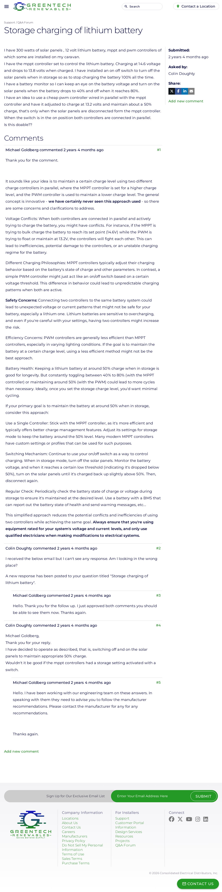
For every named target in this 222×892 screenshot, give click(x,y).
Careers (69, 832)
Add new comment (22, 751)
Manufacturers (75, 836)
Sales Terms (73, 858)
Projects (122, 840)
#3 (158, 595)
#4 (158, 625)
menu (6, 6)
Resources (124, 836)
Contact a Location (197, 6)
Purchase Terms (77, 863)
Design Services (130, 832)
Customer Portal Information (130, 825)
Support (9, 22)
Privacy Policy (75, 840)
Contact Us (72, 827)
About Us (70, 823)
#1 (159, 150)
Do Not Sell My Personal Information (84, 847)
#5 (158, 682)
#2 (158, 548)
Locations (71, 818)
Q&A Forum (25, 22)
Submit (203, 796)
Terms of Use (74, 854)
